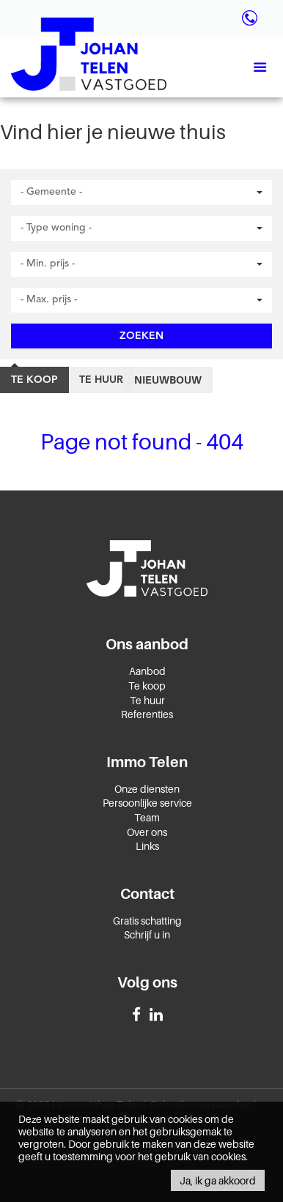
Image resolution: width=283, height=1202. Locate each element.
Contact (147, 894)
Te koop (34, 380)
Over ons (147, 832)
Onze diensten (147, 789)
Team (147, 817)
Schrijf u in (147, 934)
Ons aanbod (147, 644)
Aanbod (147, 671)
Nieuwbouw (168, 379)
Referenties (147, 714)
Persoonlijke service (147, 802)
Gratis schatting (147, 920)
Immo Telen (147, 762)
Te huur (101, 380)
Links (147, 846)
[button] (141, 192)
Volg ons (147, 982)
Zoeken (141, 336)
